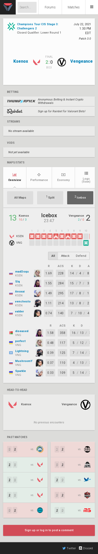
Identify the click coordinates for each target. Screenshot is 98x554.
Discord (85, 548)
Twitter (69, 548)
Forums (50, 7)
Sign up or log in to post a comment (49, 530)
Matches (74, 7)
